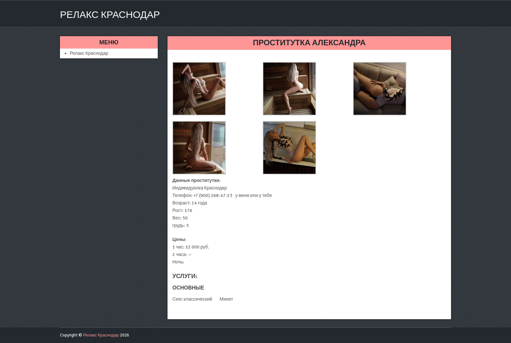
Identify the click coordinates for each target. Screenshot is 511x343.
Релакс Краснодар (110, 15)
